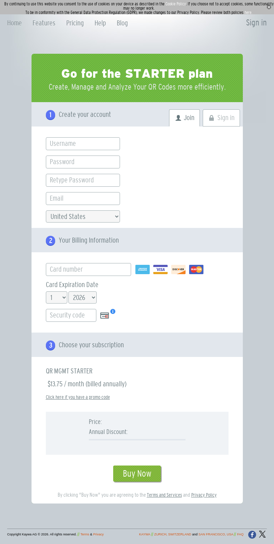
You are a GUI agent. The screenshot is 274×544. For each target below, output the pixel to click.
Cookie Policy (175, 4)
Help (100, 23)
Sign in (256, 23)
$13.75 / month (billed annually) (87, 384)
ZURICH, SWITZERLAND (172, 534)
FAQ (240, 534)
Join (189, 117)
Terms (85, 534)
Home (14, 23)
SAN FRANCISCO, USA (215, 534)
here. (248, 12)
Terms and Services (164, 495)
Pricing (75, 23)
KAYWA (144, 534)
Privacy (98, 534)
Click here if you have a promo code (78, 397)
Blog (122, 23)
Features (44, 23)
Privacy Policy (204, 495)
